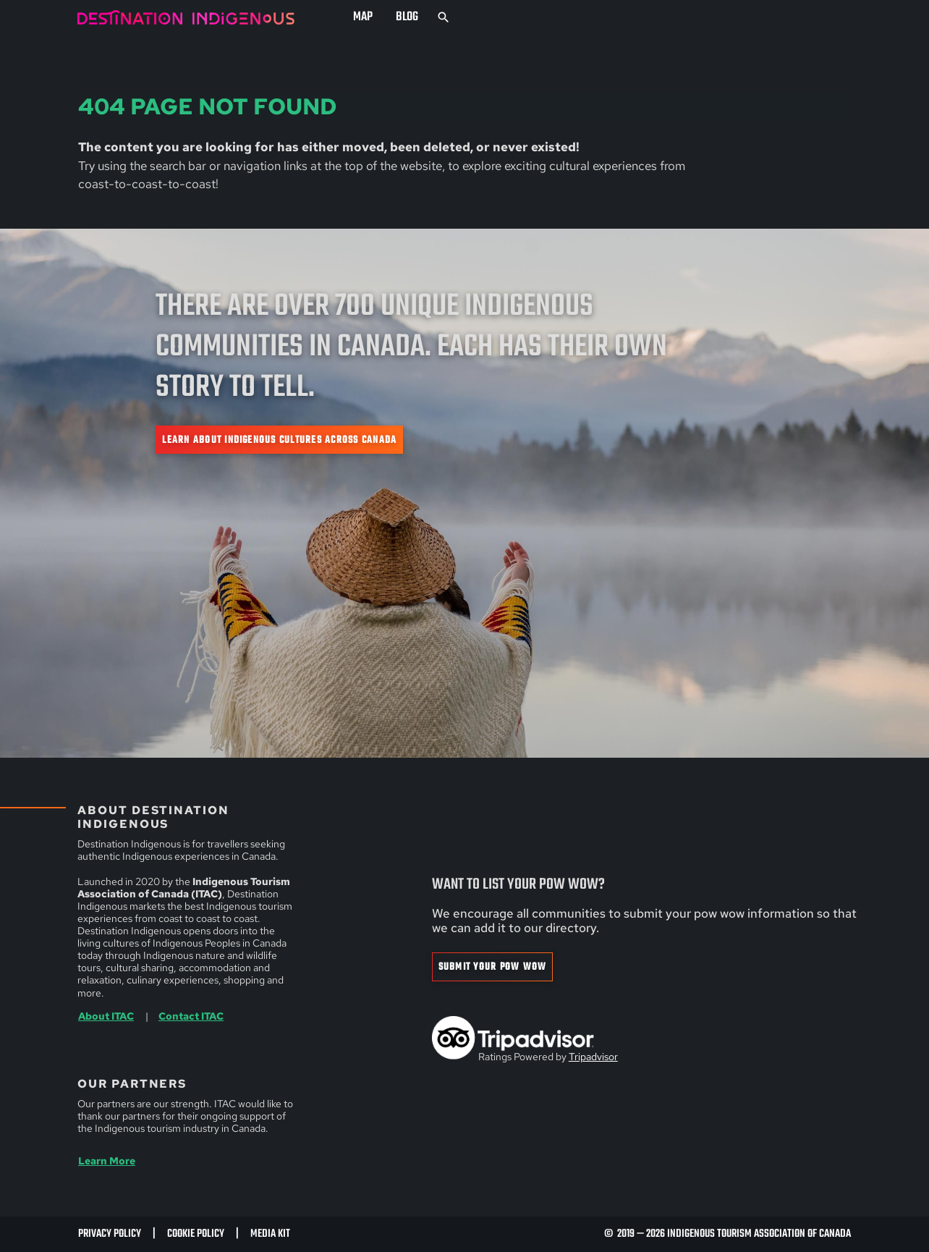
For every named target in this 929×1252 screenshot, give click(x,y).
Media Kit (270, 1234)
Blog (407, 17)
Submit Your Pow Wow (492, 967)
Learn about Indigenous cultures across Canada (279, 440)
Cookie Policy (195, 1234)
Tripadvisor (593, 1056)
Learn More (106, 1160)
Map (363, 17)
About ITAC (106, 1016)
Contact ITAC (191, 1016)
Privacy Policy (109, 1234)
